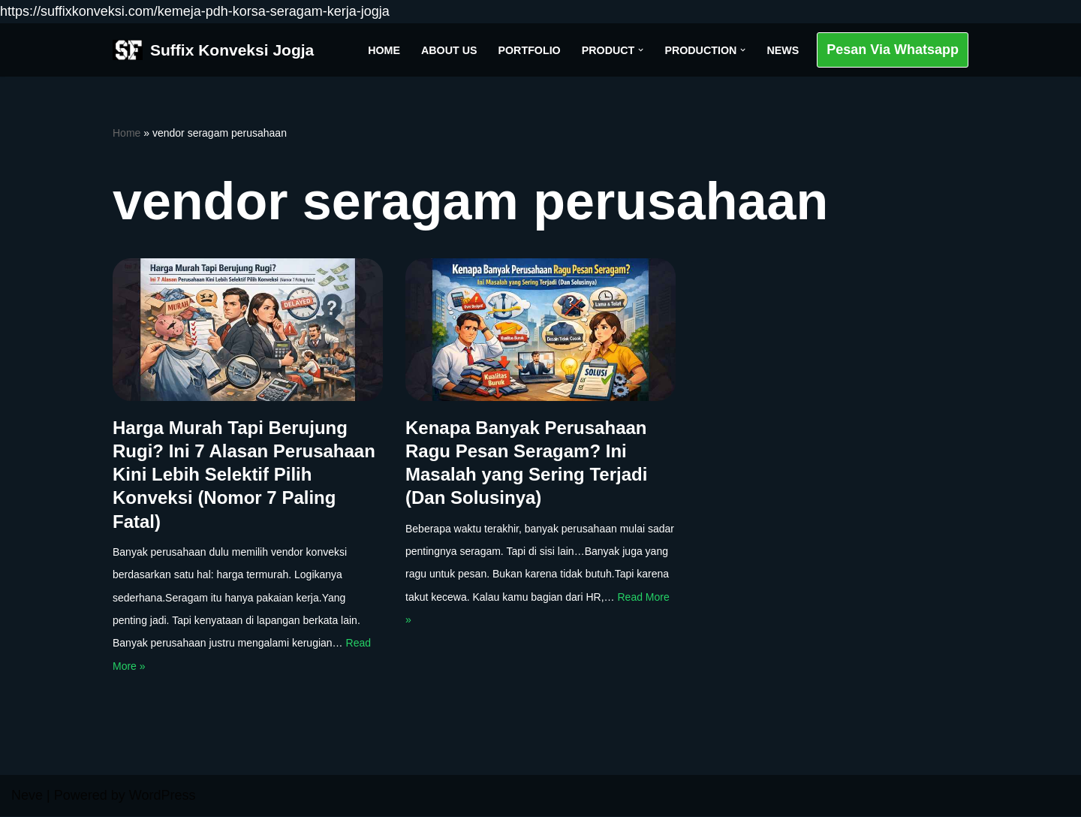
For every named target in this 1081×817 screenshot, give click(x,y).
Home (382, 50)
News (782, 50)
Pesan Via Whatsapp (893, 49)
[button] (640, 50)
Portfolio (527, 50)
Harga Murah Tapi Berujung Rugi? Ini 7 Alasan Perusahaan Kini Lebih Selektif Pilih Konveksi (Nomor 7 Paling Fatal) (244, 475)
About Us (447, 50)
